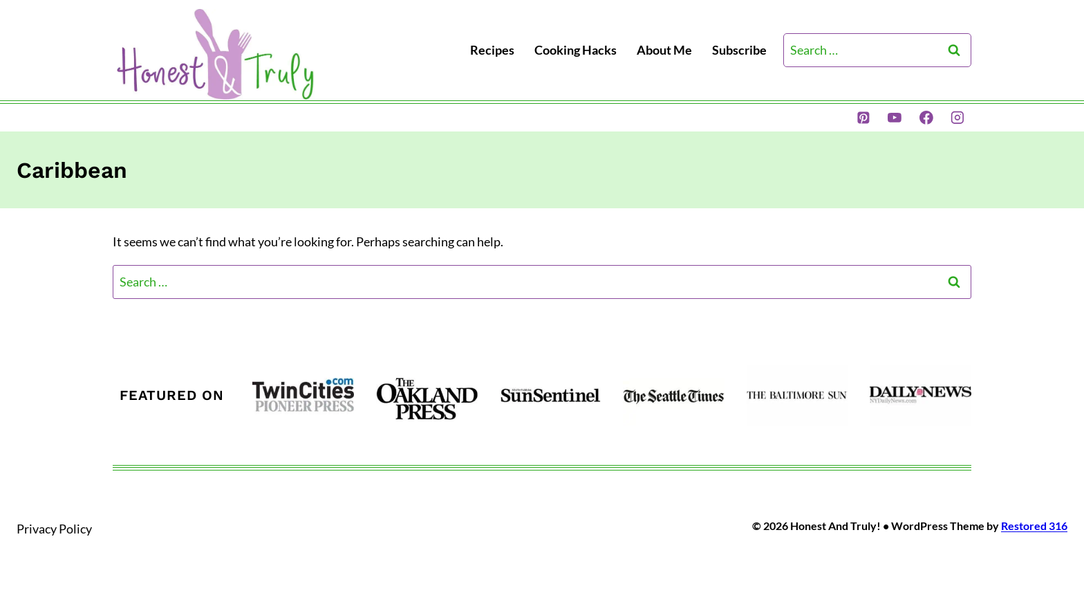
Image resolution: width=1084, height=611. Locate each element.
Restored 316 (1034, 525)
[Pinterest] (863, 117)
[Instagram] (957, 117)
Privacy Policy (54, 528)
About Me (664, 49)
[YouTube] (894, 117)
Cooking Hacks (575, 49)
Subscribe (739, 49)
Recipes (492, 49)
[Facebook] (926, 117)
